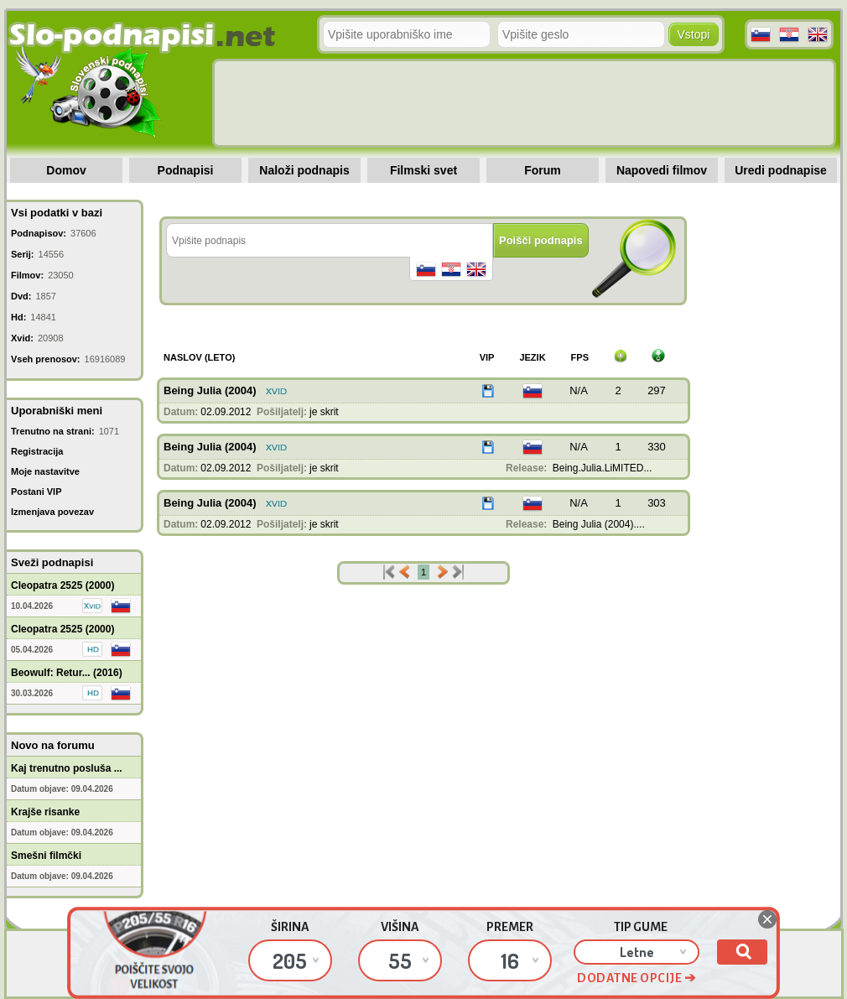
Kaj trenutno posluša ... (66, 768)
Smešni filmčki (46, 855)
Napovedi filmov (661, 170)
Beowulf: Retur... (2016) (66, 673)
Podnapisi (186, 170)
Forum (542, 170)
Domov (66, 170)
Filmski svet (423, 170)
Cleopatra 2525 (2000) (62, 585)
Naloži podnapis (304, 170)
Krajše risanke (45, 812)
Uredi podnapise (781, 170)
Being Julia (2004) (210, 390)
